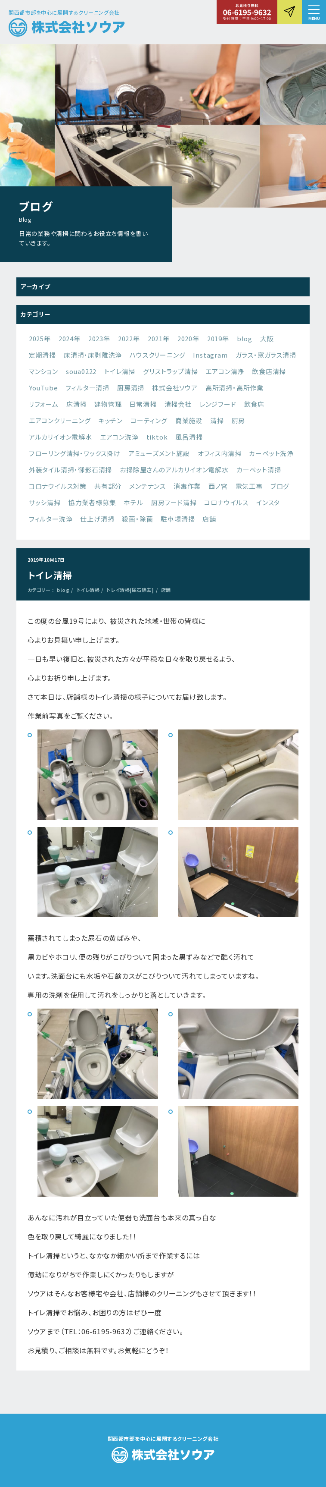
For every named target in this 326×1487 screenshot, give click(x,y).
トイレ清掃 (119, 371)
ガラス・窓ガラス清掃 (266, 354)
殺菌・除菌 (137, 518)
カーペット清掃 (258, 469)
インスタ (268, 502)
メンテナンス (147, 485)
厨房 (238, 420)
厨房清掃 (130, 387)
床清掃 (76, 404)
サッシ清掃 (45, 502)
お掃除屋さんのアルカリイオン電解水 (174, 469)
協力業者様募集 (92, 502)
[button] (314, 12)
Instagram (210, 354)
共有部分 (107, 485)
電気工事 (249, 485)
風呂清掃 (188, 436)
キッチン (111, 420)
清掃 (217, 420)
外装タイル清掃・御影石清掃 (70, 469)
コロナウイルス (226, 502)
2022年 (129, 338)
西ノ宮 (217, 485)
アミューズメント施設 (159, 453)
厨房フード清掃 (174, 502)
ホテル (133, 502)
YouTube (43, 387)
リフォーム (44, 404)
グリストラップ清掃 (170, 371)
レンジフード (217, 404)
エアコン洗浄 (119, 436)
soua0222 (81, 371)
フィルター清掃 (87, 387)
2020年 (188, 338)
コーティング (149, 420)
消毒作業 (187, 485)
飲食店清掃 (269, 371)
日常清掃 (142, 404)
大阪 (267, 338)
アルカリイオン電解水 (60, 436)
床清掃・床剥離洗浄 (93, 354)
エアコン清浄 (224, 371)
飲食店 (254, 404)
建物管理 (107, 404)
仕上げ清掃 (97, 518)
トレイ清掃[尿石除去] (130, 589)
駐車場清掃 (178, 518)
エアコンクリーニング (60, 420)
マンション (43, 371)
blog (244, 338)
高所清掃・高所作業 (234, 387)
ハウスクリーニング (157, 354)
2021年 (159, 338)
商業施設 (188, 420)
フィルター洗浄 (51, 518)
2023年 (99, 338)
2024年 (70, 338)
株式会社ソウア (175, 387)
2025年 (40, 338)
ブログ (279, 485)
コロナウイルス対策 (58, 485)
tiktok (157, 436)
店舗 (209, 518)
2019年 (218, 338)
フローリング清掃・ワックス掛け (75, 453)
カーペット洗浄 (271, 453)
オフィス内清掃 (220, 453)
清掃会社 (178, 404)
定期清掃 (42, 354)
